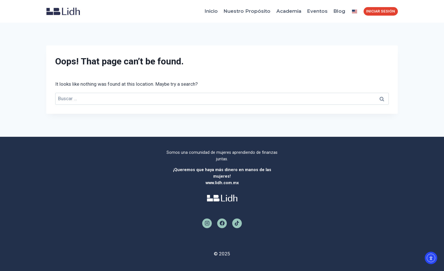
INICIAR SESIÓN (380, 11)
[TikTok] (237, 223)
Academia (288, 11)
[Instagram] (207, 223)
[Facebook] (222, 223)
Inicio (211, 11)
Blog (339, 11)
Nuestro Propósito (246, 11)
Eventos (317, 11)
